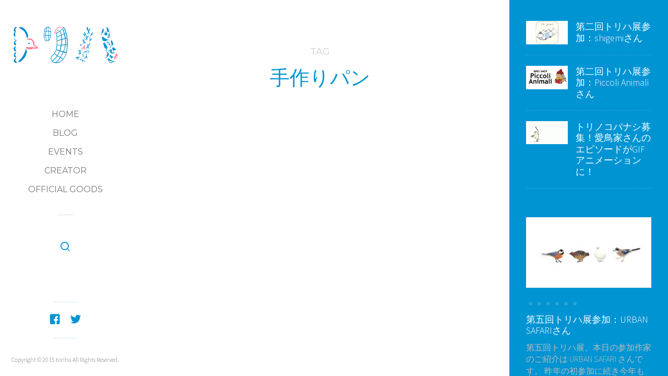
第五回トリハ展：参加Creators (340, 170)
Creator (65, 170)
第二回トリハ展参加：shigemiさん (613, 32)
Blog (65, 133)
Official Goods (65, 189)
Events (65, 152)
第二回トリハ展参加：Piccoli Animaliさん (613, 82)
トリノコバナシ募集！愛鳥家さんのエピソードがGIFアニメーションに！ (613, 149)
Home (65, 114)
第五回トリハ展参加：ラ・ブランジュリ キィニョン (320, 199)
